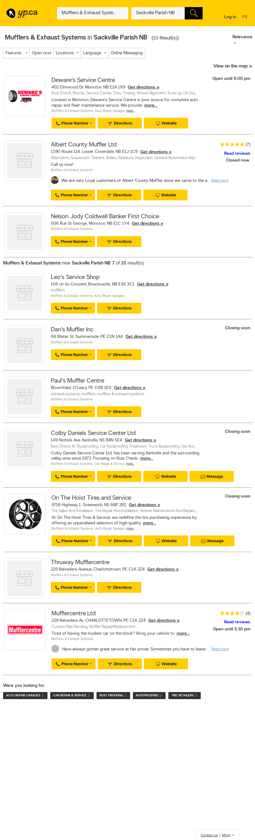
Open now (41, 53)
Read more (219, 180)
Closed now (238, 160)
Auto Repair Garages (110, 111)
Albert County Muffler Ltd (84, 145)
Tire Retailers (184, 695)
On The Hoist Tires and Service (91, 498)
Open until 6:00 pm (231, 78)
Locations (65, 53)
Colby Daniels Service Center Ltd (93, 433)
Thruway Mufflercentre (80, 562)
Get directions (141, 87)
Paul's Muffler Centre (77, 381)
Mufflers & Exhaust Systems (72, 111)
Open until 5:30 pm (231, 629)
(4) (248, 613)
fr (245, 17)
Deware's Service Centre (83, 80)
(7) (248, 144)
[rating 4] (230, 614)
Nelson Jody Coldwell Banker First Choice (105, 217)
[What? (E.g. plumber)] (92, 13)
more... (150, 105)
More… (130, 111)
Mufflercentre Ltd (73, 614)
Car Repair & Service (109, 464)
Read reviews (237, 153)
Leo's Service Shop (75, 277)
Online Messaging (127, 53)
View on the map (230, 66)
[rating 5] (230, 145)
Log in (230, 17)
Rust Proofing (113, 695)
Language (92, 53)
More (226, 835)
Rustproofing (149, 695)
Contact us (209, 835)
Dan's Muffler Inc (72, 330)
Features (15, 53)
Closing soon (237, 328)
